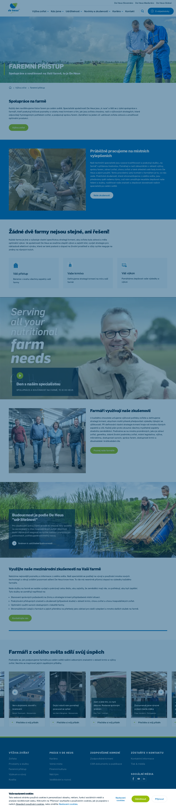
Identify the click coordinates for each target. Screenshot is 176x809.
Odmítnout (140, 799)
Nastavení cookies (121, 799)
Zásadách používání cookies (30, 804)
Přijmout (159, 799)
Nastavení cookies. (68, 804)
